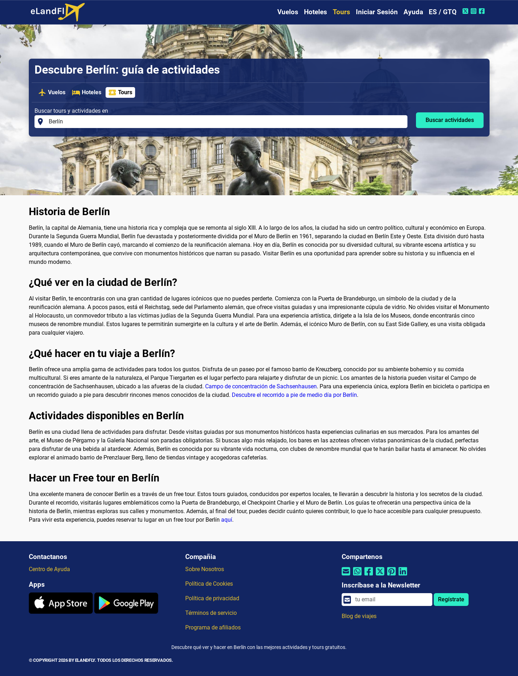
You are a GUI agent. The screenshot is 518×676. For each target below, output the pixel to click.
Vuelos (287, 12)
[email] (391, 599)
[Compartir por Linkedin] (403, 576)
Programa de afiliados (213, 627)
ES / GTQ (442, 12)
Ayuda (413, 12)
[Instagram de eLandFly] (474, 11)
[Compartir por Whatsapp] (357, 576)
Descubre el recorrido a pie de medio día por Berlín (294, 395)
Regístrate (451, 599)
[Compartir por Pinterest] (391, 576)
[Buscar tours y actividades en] (225, 121)
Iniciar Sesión (377, 12)
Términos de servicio (211, 613)
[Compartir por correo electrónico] (346, 576)
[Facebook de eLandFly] (483, 11)
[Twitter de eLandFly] (466, 11)
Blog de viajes (359, 616)
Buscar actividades (450, 120)
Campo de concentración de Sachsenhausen (261, 386)
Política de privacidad (212, 598)
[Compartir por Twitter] (380, 576)
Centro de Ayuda (49, 569)
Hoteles (315, 12)
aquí (226, 519)
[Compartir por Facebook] (368, 576)
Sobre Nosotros (204, 569)
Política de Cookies (209, 583)
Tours (341, 12)
